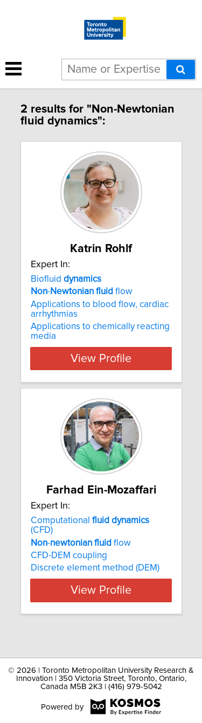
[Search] (180, 69)
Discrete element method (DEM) (95, 568)
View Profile (101, 358)
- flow (82, 291)
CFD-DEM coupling (69, 555)
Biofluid (66, 279)
